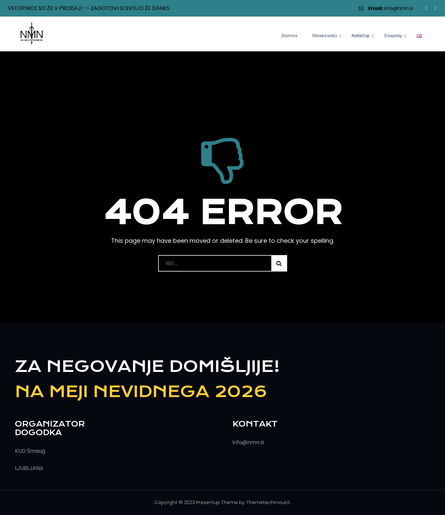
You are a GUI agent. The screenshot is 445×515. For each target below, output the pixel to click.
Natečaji (361, 35)
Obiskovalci (324, 35)
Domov (289, 35)
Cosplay (393, 35)
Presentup (208, 502)
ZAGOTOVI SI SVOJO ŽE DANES (130, 8)
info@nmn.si (398, 8)
